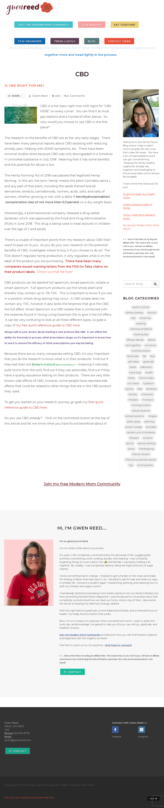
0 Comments (74, 95)
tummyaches (145, 465)
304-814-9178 (22, 733)
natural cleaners (141, 410)
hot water (133, 383)
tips (131, 465)
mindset (133, 399)
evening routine (141, 350)
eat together (133, 345)
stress (131, 448)
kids (140, 388)
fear (152, 356)
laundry (133, 394)
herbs (131, 378)
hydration (148, 383)
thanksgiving (146, 448)
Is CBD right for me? (24, 85)
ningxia (152, 416)
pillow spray (133, 421)
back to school (140, 307)
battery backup (134, 312)
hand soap (135, 372)
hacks (133, 367)
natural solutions (134, 416)
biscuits (152, 312)
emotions (150, 345)
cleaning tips (141, 334)
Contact (72, 671)
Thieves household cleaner (141, 459)
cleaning (141, 323)
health (149, 372)
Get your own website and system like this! (29, 797)
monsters (147, 399)
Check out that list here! (55, 272)
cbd (57, 95)
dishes (151, 339)
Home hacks (146, 378)
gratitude (148, 361)
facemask (132, 356)
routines (147, 437)
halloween (146, 367)
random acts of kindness (141, 432)
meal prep (147, 394)
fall (144, 356)
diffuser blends (135, 339)
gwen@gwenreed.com (17, 740)
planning (149, 421)
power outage (134, 427)
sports (129, 443)
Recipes (134, 437)
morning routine (140, 405)
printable (151, 427)
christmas (145, 318)
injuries (129, 388)
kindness (151, 388)
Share (15, 96)
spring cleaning (146, 443)
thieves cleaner (141, 454)
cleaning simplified (141, 328)
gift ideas (133, 361)
